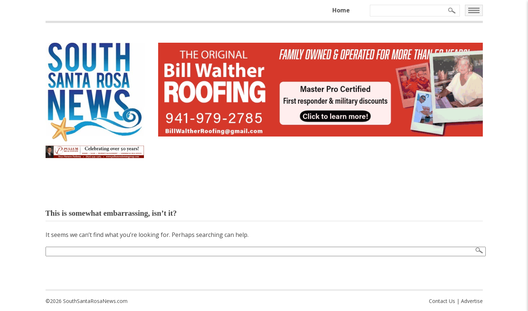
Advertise (472, 300)
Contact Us (442, 300)
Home (341, 10)
